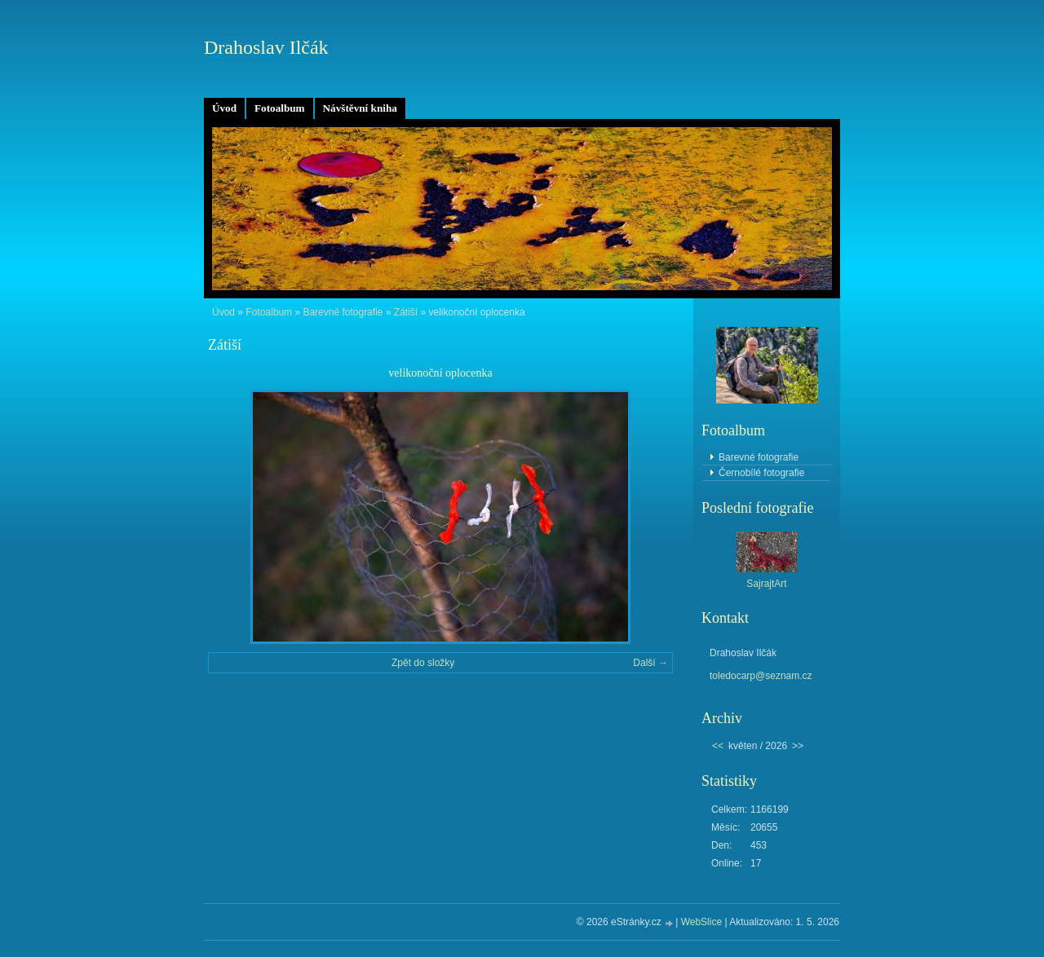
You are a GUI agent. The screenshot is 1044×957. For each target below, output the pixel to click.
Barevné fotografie (343, 312)
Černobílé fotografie (761, 472)
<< (717, 746)
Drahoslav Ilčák (266, 47)
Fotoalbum (279, 108)
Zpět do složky (423, 662)
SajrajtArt (766, 583)
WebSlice (701, 922)
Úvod (224, 108)
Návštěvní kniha (360, 108)
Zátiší (406, 312)
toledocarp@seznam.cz (761, 675)
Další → (650, 662)
